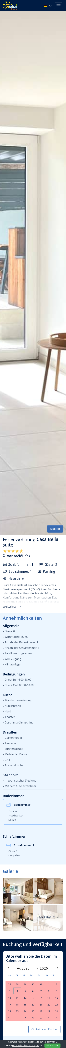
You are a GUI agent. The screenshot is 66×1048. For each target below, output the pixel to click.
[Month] (27, 968)
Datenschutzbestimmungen (25, 1045)
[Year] (45, 968)
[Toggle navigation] (58, 5)
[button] (48, 6)
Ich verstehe (52, 1045)
